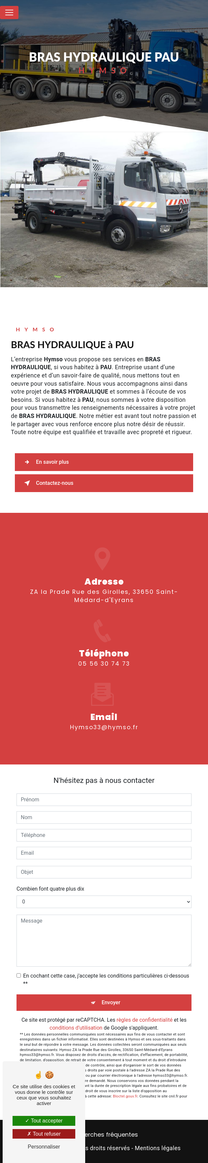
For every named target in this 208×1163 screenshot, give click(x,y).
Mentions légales (158, 1148)
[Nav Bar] (9, 12)
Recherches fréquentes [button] (104, 1135)
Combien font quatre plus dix (50, 889)
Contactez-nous (47, 483)
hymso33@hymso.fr (104, 720)
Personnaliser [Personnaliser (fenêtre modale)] (44, 1146)
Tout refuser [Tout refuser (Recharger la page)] (44, 1134)
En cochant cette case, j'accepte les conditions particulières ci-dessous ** (106, 980)
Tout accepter (43, 1120)
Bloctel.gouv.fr (125, 1096)
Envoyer (111, 1002)
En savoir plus (45, 462)
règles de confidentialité (145, 1020)
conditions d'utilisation (76, 1028)
